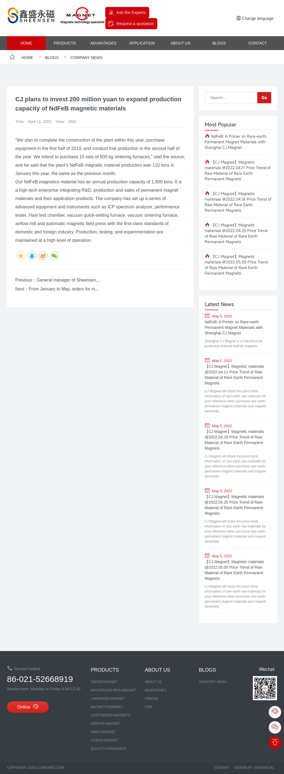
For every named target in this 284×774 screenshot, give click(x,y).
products (65, 43)
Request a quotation (135, 23)
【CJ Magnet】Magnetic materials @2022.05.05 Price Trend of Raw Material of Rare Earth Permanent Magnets (236, 265)
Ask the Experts (131, 12)
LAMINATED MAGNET (108, 699)
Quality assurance (108, 749)
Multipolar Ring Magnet (113, 690)
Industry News (213, 682)
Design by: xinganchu (254, 768)
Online (27, 707)
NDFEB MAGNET (104, 682)
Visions (151, 699)
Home (26, 43)
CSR (148, 707)
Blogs (219, 43)
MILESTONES (155, 690)
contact (257, 43)
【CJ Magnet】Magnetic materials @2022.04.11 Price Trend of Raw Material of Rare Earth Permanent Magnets (238, 170)
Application (142, 43)
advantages (103, 43)
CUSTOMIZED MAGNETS (110, 715)
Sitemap (221, 768)
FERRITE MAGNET (105, 724)
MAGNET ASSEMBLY (107, 707)
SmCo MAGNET (103, 732)
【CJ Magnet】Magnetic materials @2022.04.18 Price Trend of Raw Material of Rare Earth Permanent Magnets (238, 202)
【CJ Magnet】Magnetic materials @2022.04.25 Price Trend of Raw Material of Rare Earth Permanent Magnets (236, 233)
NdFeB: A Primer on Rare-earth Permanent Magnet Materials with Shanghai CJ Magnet (235, 142)
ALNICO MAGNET (104, 740)
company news (82, 57)
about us (180, 43)
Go (264, 97)
